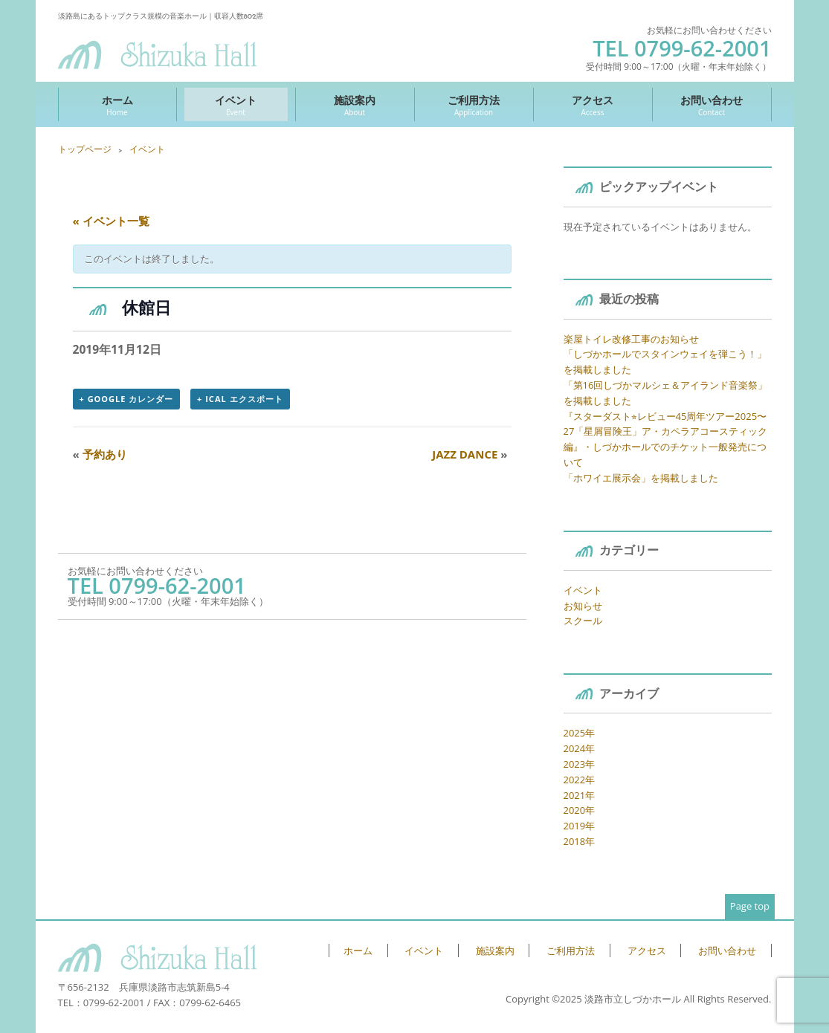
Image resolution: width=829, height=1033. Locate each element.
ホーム (117, 105)
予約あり (100, 454)
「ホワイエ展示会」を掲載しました (641, 478)
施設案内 (355, 105)
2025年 (580, 732)
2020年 (580, 810)
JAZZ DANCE (469, 454)
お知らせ (583, 605)
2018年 (580, 841)
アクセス (592, 105)
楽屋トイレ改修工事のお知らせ (631, 339)
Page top (750, 906)
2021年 (580, 795)
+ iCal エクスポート (240, 398)
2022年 (580, 779)
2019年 (580, 825)
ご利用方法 (474, 105)
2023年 (580, 764)
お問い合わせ (711, 105)
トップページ (85, 149)
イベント (236, 105)
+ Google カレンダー (127, 398)
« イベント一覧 (111, 220)
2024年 (580, 748)
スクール (583, 620)
